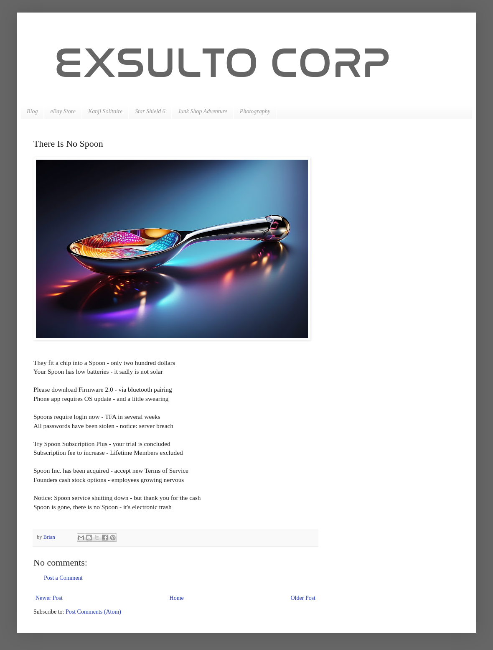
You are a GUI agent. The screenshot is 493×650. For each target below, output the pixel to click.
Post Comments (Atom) (93, 612)
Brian (49, 537)
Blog (32, 111)
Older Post (303, 598)
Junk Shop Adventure (202, 111)
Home (177, 598)
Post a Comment (63, 578)
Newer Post (49, 598)
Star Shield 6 (150, 111)
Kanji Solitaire (105, 111)
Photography (255, 111)
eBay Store (63, 111)
